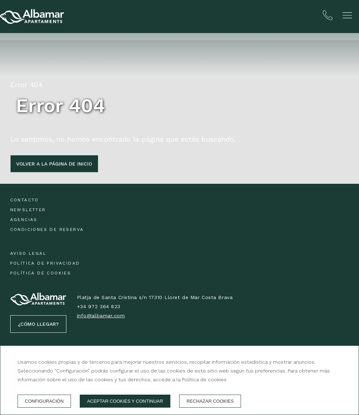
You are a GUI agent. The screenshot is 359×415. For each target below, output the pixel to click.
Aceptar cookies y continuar (125, 401)
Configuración (44, 401)
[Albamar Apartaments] (32, 16)
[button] (347, 15)
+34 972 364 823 (98, 306)
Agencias (24, 219)
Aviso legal (28, 253)
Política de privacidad (45, 263)
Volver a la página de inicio (54, 164)
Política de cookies (40, 273)
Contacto (24, 199)
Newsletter (28, 209)
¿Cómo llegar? (38, 324)
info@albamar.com (101, 315)
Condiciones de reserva (47, 229)
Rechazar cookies (210, 401)
